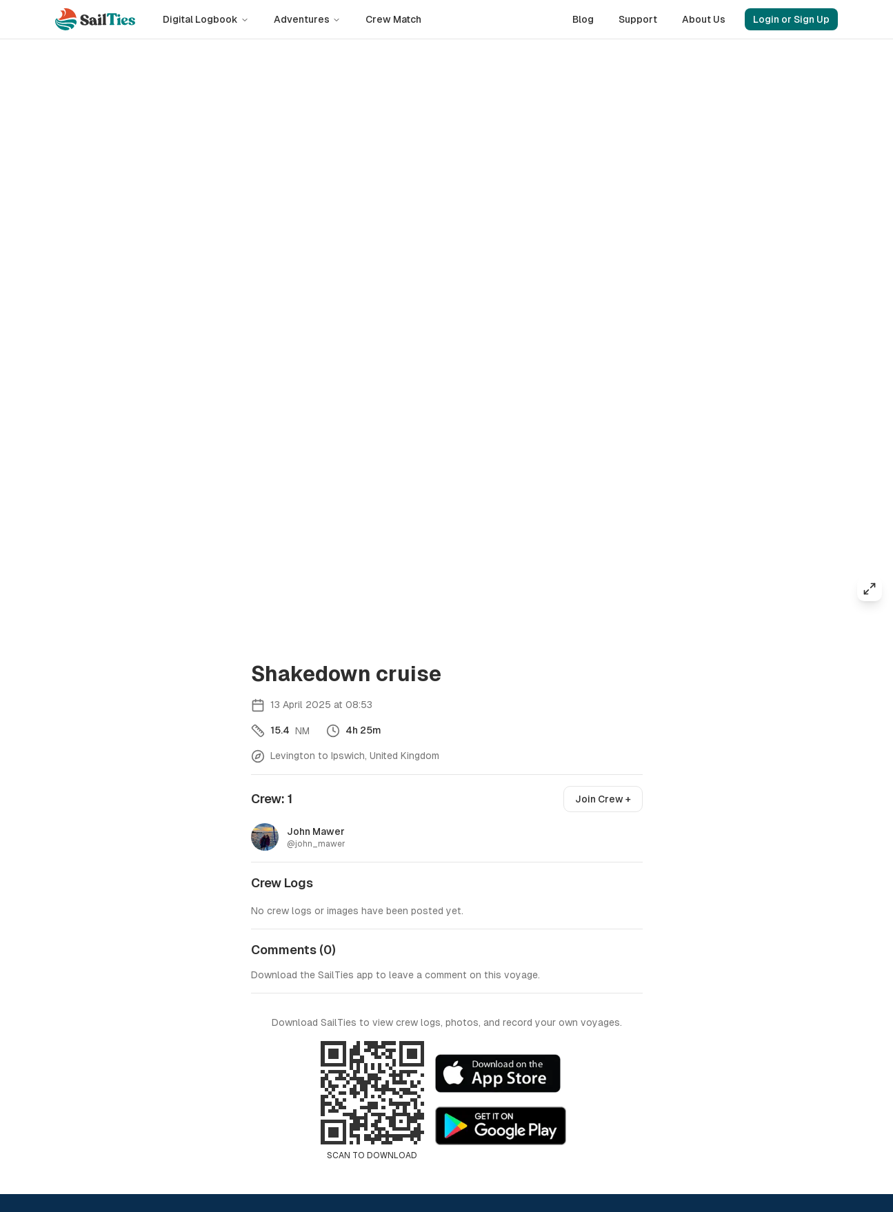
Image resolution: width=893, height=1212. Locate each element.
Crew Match (393, 19)
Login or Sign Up (791, 19)
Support (638, 19)
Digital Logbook (206, 19)
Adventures (307, 19)
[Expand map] (869, 588)
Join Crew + (603, 799)
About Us (703, 19)
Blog (583, 19)
